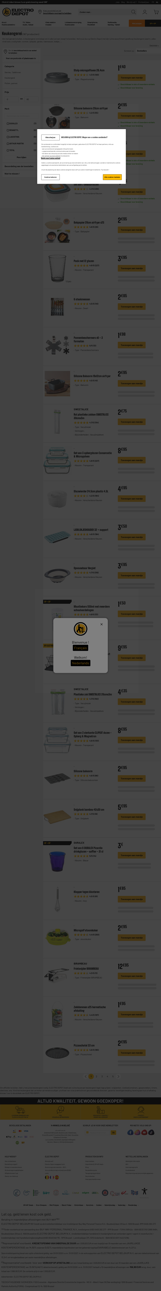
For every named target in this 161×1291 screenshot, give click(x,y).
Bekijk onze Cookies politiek (50, 158)
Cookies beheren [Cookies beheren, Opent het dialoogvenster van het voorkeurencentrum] (50, 177)
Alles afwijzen (50, 137)
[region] (81, 156)
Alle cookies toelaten (112, 177)
